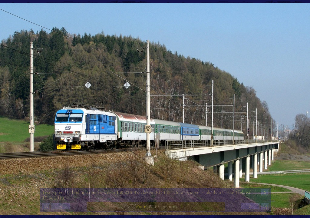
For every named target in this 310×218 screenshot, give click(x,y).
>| (265, 206)
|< (46, 206)
